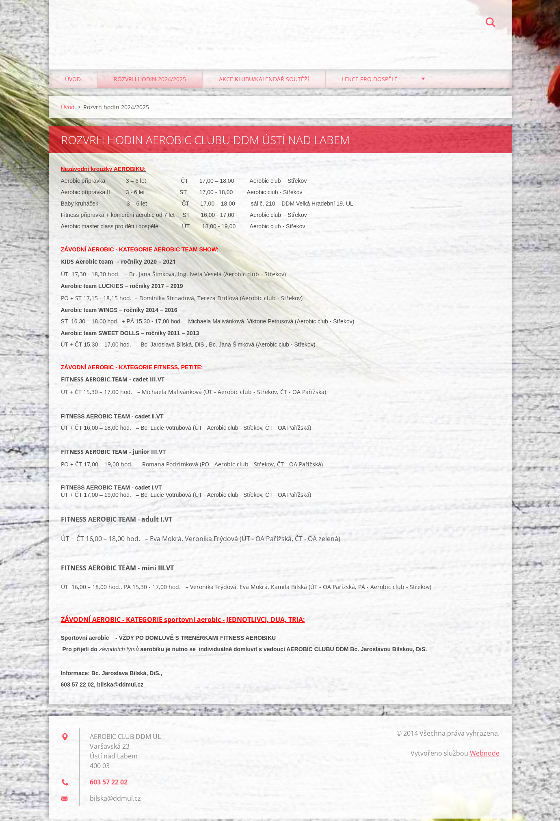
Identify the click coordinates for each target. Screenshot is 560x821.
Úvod (73, 81)
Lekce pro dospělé (370, 81)
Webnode (484, 755)
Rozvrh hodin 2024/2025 (150, 81)
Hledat (490, 23)
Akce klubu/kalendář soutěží (264, 81)
